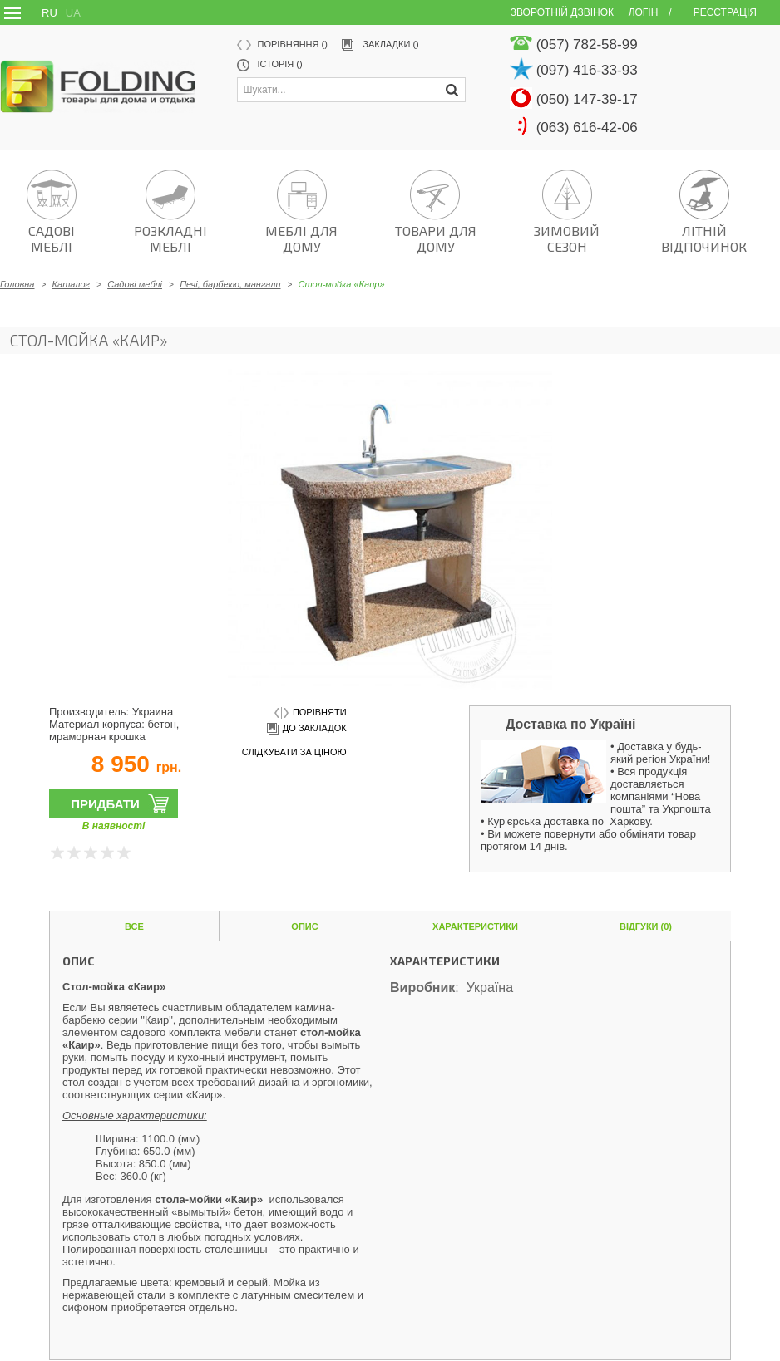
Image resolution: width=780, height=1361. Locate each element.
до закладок (305, 729)
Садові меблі (134, 284)
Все (134, 926)
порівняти (310, 713)
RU (49, 13)
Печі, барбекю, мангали (230, 284)
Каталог (71, 284)
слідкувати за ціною (294, 752)
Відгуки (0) (646, 926)
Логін (644, 12)
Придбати (105, 804)
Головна (17, 284)
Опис (304, 926)
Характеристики (475, 926)
